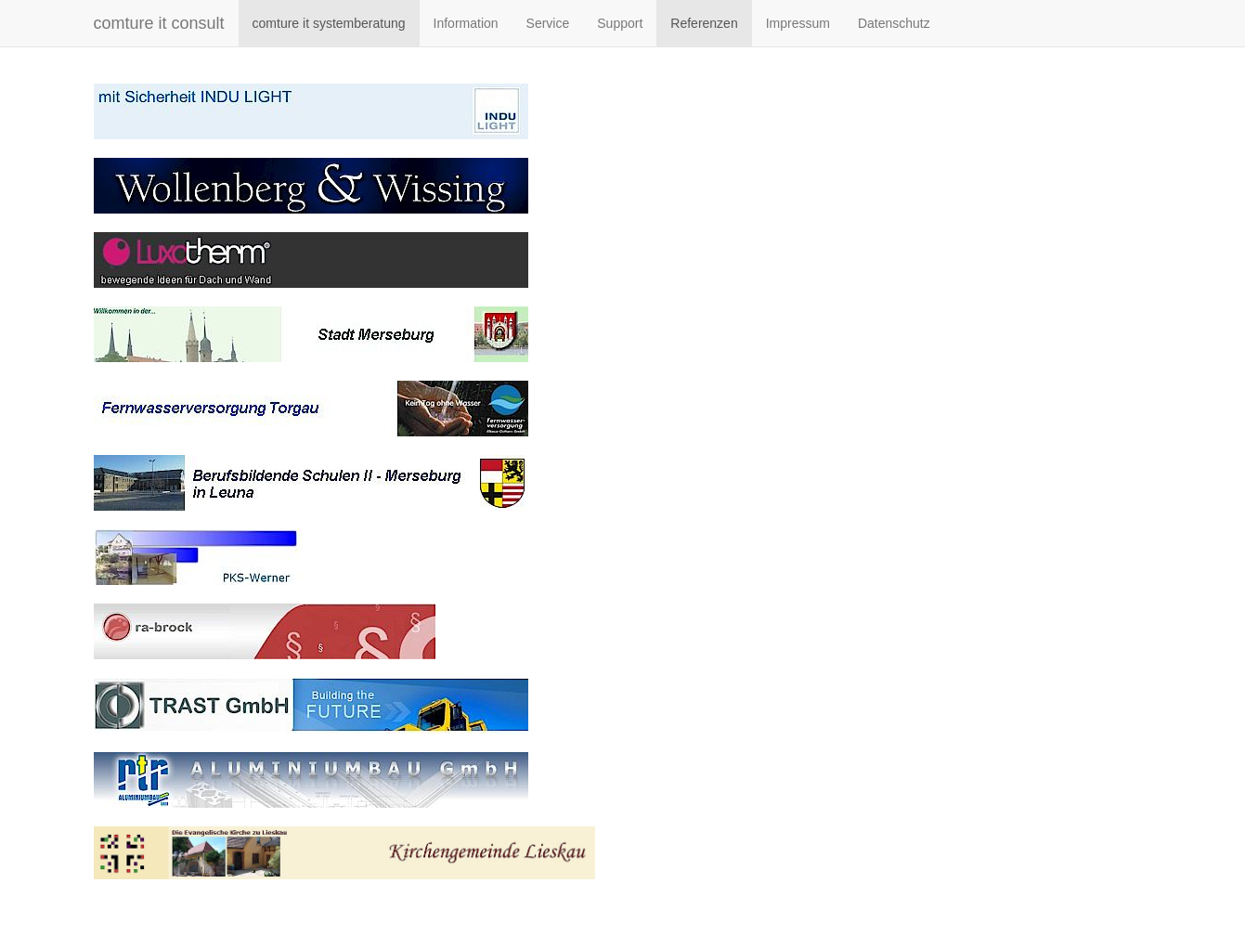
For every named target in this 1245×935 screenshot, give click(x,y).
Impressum (798, 23)
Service (548, 23)
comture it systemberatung (329, 23)
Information (466, 23)
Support (619, 23)
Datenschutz (894, 23)
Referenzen (703, 23)
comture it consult (159, 23)
